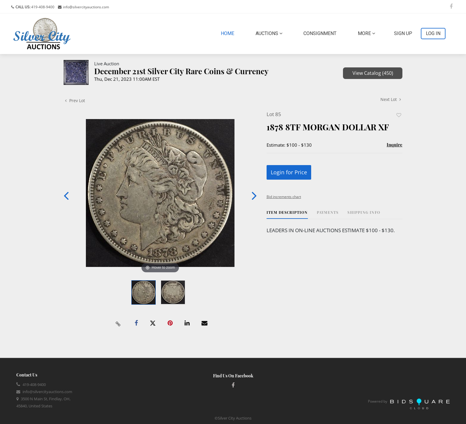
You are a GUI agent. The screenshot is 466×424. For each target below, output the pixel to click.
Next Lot (390, 99)
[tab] (287, 214)
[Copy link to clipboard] (118, 323)
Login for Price (289, 172)
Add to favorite (398, 115)
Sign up (403, 33)
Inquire (394, 145)
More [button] (366, 33)
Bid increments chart (284, 196)
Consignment (319, 33)
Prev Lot (75, 100)
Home (229, 33)
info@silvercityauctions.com (86, 7)
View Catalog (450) (372, 73)
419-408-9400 (42, 7)
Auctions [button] (269, 33)
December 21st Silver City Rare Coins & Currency (181, 71)
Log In (433, 33)
